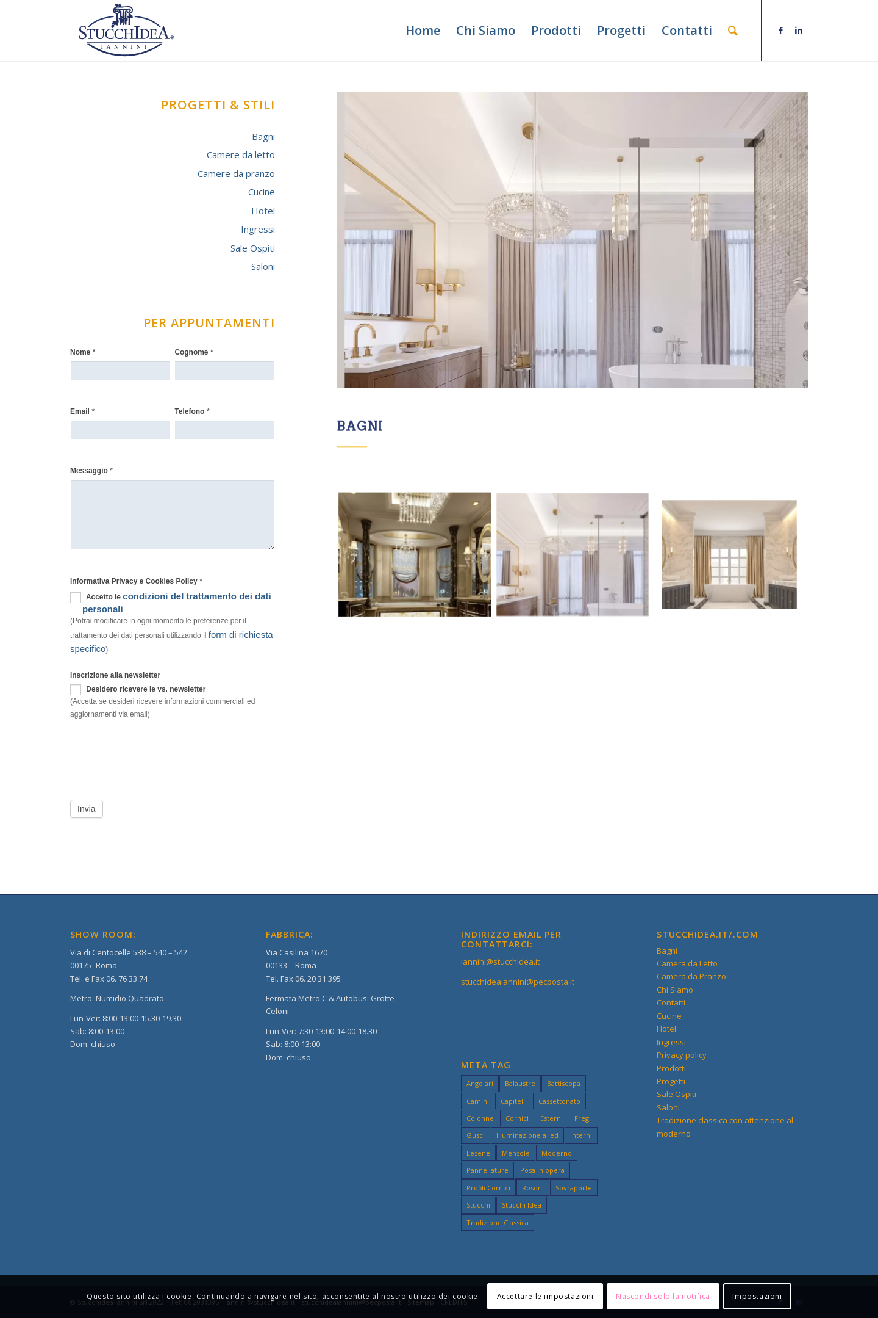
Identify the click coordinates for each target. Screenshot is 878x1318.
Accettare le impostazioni (545, 1296)
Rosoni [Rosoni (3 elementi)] (533, 1187)
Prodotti (671, 1068)
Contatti (671, 1002)
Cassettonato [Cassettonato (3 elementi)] (559, 1101)
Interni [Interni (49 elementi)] (581, 1135)
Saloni (263, 266)
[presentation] (162, 757)
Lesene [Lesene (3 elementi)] (478, 1152)
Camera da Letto (687, 963)
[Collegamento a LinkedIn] (799, 30)
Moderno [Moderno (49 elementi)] (556, 1152)
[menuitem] (423, 30)
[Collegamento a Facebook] (780, 30)
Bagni (263, 136)
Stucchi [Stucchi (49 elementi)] (478, 1204)
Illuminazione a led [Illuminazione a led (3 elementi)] (527, 1135)
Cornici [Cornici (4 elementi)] (517, 1118)
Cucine (261, 192)
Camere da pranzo (236, 173)
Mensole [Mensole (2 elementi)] (516, 1152)
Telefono (191, 411)
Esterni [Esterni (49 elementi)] (551, 1118)
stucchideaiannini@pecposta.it (517, 981)
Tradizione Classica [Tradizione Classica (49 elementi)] (497, 1222)
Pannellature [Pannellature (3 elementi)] (487, 1170)
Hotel (263, 211)
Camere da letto (241, 154)
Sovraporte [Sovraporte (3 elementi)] (573, 1187)
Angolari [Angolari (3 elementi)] (479, 1083)
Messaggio (91, 470)
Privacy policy (682, 1054)
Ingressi (258, 229)
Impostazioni (757, 1296)
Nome (83, 352)
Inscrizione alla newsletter (115, 675)
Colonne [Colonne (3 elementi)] (480, 1118)
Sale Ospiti (252, 248)
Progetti (671, 1081)
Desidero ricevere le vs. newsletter (137, 689)
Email (82, 411)
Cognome (193, 352)
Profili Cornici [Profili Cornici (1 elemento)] (488, 1187)
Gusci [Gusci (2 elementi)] (475, 1135)
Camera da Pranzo (691, 976)
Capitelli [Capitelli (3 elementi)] (514, 1101)
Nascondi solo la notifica (663, 1296)
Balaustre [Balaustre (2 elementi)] (520, 1083)
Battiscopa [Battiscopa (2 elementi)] (563, 1083)
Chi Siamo (675, 989)
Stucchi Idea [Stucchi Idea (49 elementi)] (521, 1204)
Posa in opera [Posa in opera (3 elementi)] (542, 1170)
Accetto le (170, 602)
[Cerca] (733, 30)
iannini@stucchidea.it (500, 961)
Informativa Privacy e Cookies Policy (136, 580)
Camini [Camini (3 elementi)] (477, 1101)
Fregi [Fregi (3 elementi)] (582, 1118)
